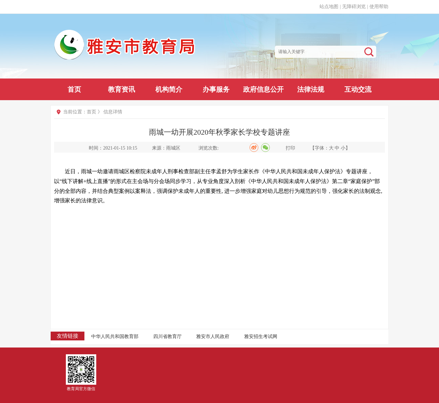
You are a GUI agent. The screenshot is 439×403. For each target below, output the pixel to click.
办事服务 (216, 89)
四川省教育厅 (167, 336)
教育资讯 (121, 89)
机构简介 (168, 89)
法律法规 (310, 89)
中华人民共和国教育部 (114, 336)
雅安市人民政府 (212, 336)
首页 (74, 89)
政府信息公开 (263, 89)
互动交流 (357, 89)
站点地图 (328, 6)
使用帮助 (378, 6)
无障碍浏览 (354, 6)
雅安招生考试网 (260, 336)
